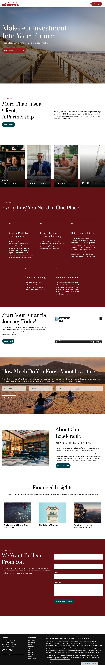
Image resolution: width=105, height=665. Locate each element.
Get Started (8, 341)
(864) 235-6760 (10, 642)
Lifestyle (30, 652)
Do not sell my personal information (60, 659)
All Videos (31, 656)
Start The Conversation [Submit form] (64, 601)
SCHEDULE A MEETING (14, 50)
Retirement (31, 640)
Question (57, 583)
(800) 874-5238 (12, 644)
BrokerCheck (85, 638)
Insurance (31, 646)
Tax (29, 648)
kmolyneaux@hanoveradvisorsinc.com (13, 654)
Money (30, 650)
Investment (31, 642)
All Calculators (32, 658)
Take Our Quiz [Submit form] (9, 398)
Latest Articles (32, 654)
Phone (56, 573)
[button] (39, 3)
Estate (30, 644)
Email (56, 563)
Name (56, 553)
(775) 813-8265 (10, 641)
